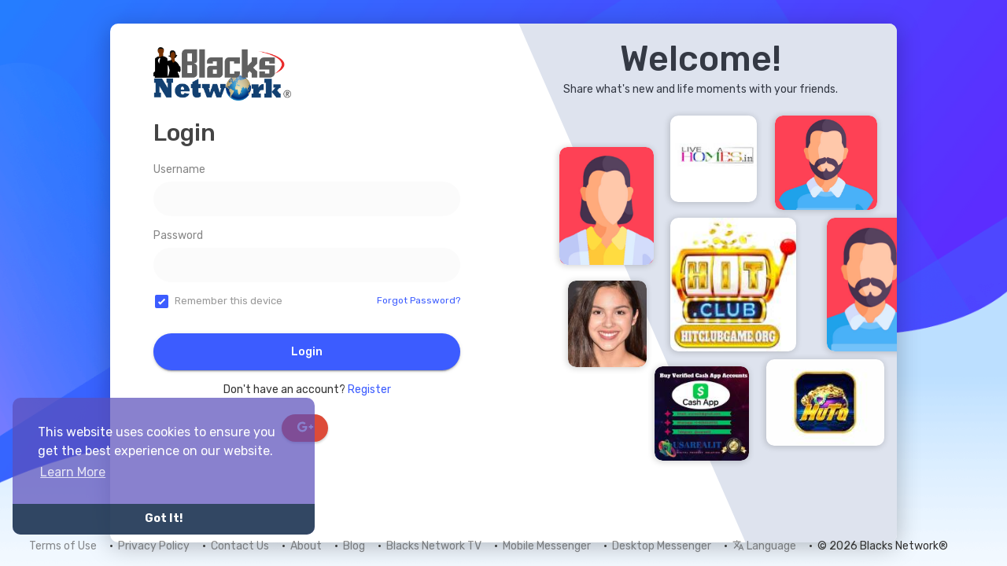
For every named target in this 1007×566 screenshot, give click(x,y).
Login (307, 351)
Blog (354, 546)
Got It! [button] (164, 518)
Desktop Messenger (661, 546)
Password (178, 235)
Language (764, 546)
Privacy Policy (154, 546)
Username (179, 169)
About (306, 546)
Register (369, 389)
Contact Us (240, 546)
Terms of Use (63, 546)
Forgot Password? (418, 300)
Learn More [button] (72, 472)
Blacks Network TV (433, 546)
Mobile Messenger (547, 546)
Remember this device (228, 301)
